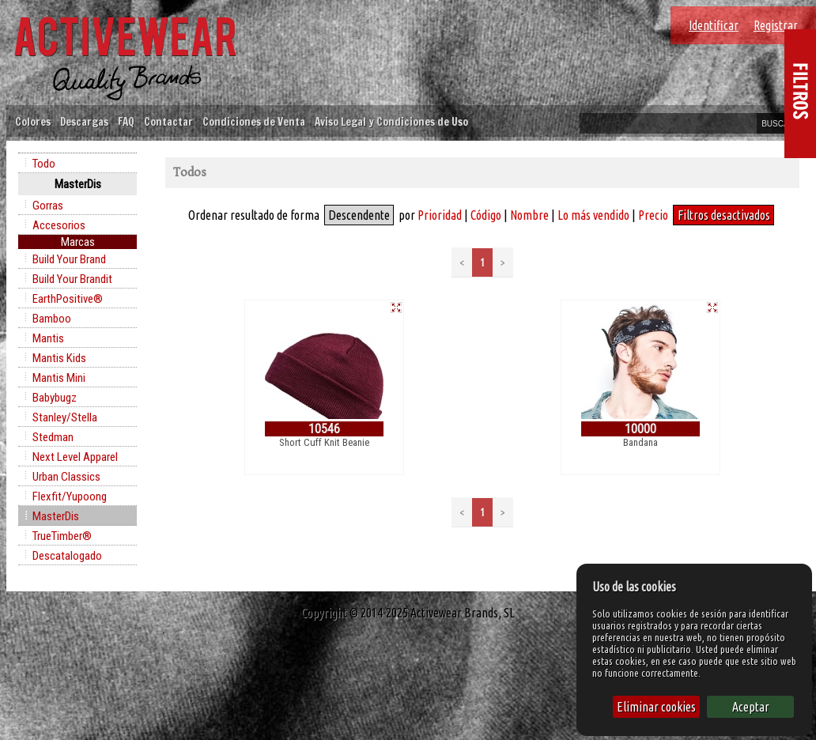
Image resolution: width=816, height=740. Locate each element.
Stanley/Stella (64, 417)
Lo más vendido (593, 215)
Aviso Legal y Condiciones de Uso (391, 121)
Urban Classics (66, 477)
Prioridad (439, 215)
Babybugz (54, 398)
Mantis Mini (58, 378)
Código (485, 215)
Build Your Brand (69, 259)
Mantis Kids (59, 358)
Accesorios (58, 225)
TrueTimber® (62, 536)
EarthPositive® (67, 299)
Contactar (168, 121)
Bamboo (51, 318)
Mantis (48, 338)
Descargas (84, 121)
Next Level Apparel (75, 457)
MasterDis (55, 516)
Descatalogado (67, 556)
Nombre (529, 215)
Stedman (53, 437)
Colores (33, 121)
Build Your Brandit (72, 279)
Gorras (47, 205)
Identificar (714, 25)
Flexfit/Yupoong (69, 496)
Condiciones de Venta (253, 121)
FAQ (126, 121)
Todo (43, 164)
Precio (653, 215)
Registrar (776, 25)
